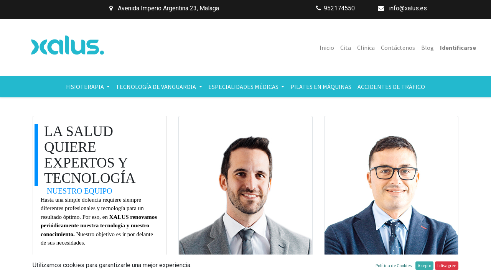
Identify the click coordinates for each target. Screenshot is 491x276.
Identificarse (458, 47)
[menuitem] (326, 47)
